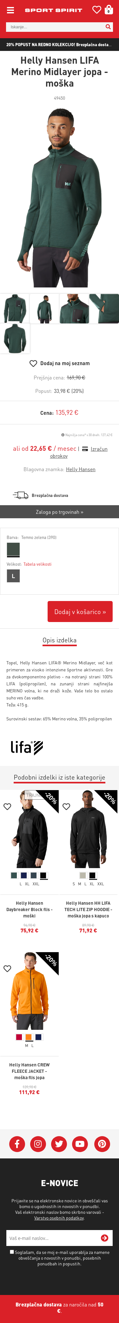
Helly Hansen (81, 469)
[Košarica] (106, 9)
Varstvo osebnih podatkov (58, 1217)
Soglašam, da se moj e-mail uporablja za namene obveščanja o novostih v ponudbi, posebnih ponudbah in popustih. (62, 1257)
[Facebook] (17, 1144)
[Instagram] (38, 1144)
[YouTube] (80, 1144)
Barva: (31, 537)
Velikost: (29, 564)
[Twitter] (59, 1144)
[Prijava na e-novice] (105, 1238)
